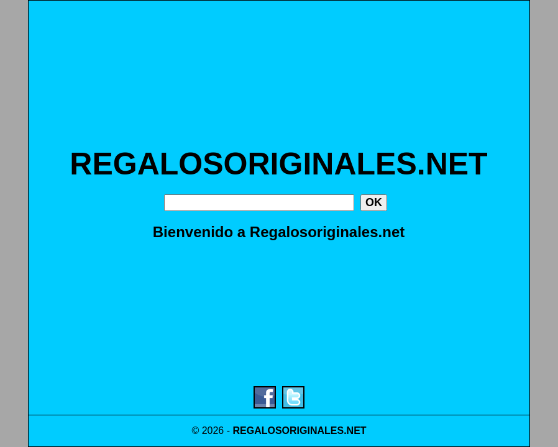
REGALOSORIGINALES (288, 430)
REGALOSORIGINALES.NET (278, 164)
